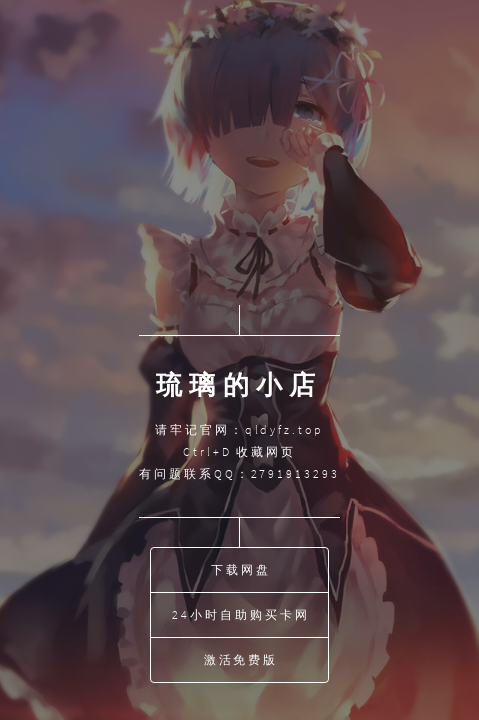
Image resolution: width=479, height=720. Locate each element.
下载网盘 (241, 569)
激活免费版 (241, 659)
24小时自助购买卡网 (240, 614)
